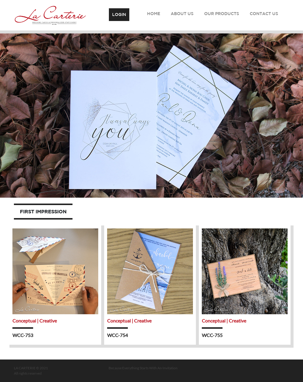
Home (153, 13)
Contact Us (264, 13)
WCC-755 (212, 335)
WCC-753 (22, 335)
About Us (182, 13)
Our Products (221, 13)
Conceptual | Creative (34, 320)
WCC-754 (117, 335)
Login (119, 14)
